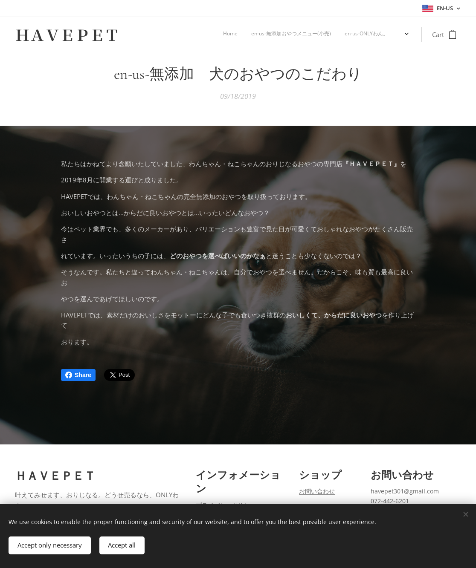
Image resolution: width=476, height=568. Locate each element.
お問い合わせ (317, 491)
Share (78, 375)
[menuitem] (353, 34)
